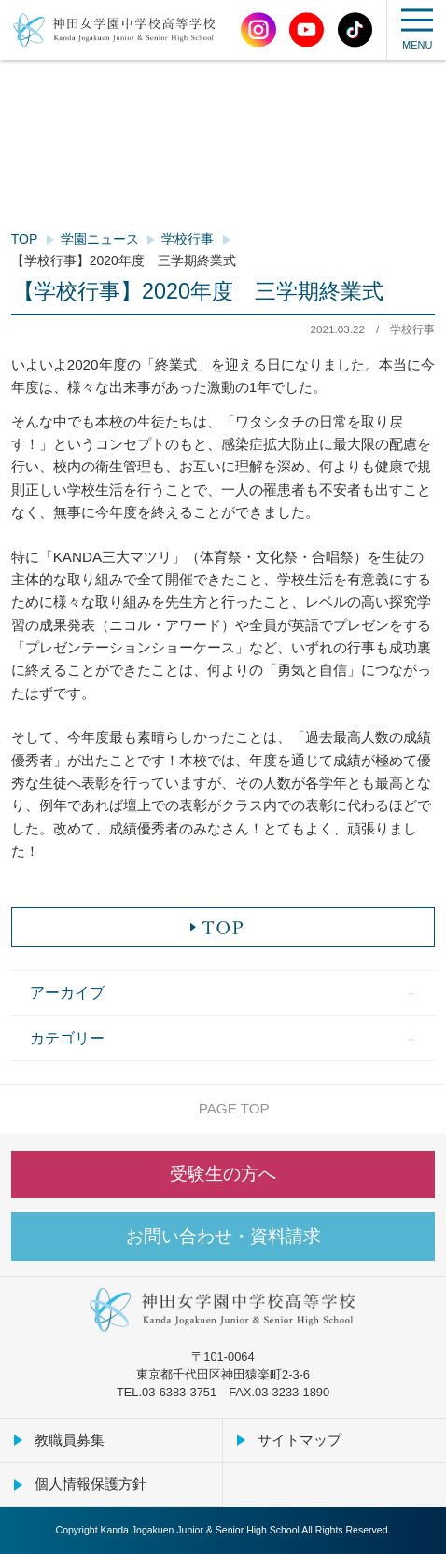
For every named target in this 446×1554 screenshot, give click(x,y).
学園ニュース (100, 238)
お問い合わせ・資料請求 (223, 1236)
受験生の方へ (223, 1173)
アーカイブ (67, 992)
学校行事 (187, 238)
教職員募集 (70, 1440)
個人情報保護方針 (90, 1483)
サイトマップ (299, 1440)
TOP (24, 238)
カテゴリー (67, 1037)
